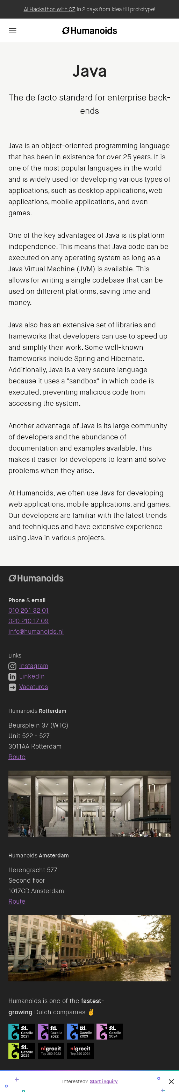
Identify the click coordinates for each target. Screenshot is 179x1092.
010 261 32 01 (28, 610)
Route (17, 757)
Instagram (28, 666)
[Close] (171, 1081)
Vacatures (28, 687)
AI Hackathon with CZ (50, 9)
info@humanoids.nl (36, 631)
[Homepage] (89, 30)
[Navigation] (12, 30)
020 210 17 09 (28, 621)
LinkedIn (26, 676)
